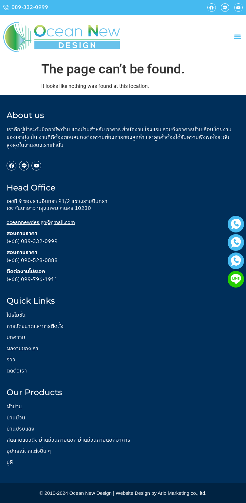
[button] (237, 36)
